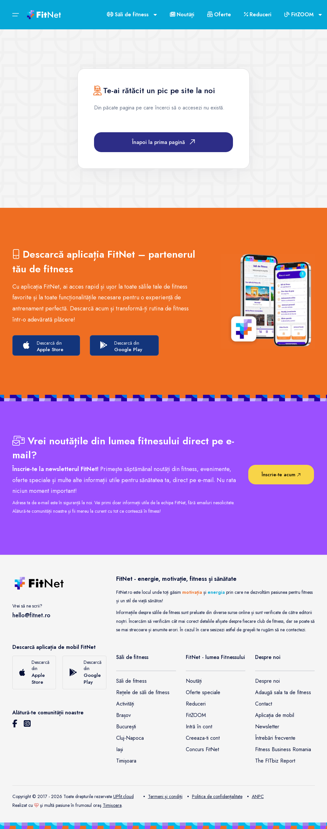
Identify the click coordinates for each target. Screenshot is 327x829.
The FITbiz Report (275, 761)
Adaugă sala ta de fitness (283, 692)
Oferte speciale (203, 692)
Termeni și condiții (163, 796)
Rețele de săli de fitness (143, 692)
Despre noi (267, 681)
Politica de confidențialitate (214, 796)
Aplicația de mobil (274, 715)
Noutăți (182, 14)
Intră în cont (199, 726)
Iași (119, 749)
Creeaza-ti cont (203, 738)
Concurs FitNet (202, 749)
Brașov (123, 715)
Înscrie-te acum (281, 474)
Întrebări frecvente (275, 738)
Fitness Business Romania (283, 749)
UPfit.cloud (123, 796)
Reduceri (257, 14)
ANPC (255, 796)
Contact (263, 704)
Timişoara (112, 805)
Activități (125, 704)
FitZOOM (196, 715)
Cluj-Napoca (130, 738)
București (126, 726)
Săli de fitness (131, 681)
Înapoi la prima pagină (163, 142)
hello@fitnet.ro (31, 615)
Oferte (219, 14)
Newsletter (267, 726)
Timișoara (126, 761)
